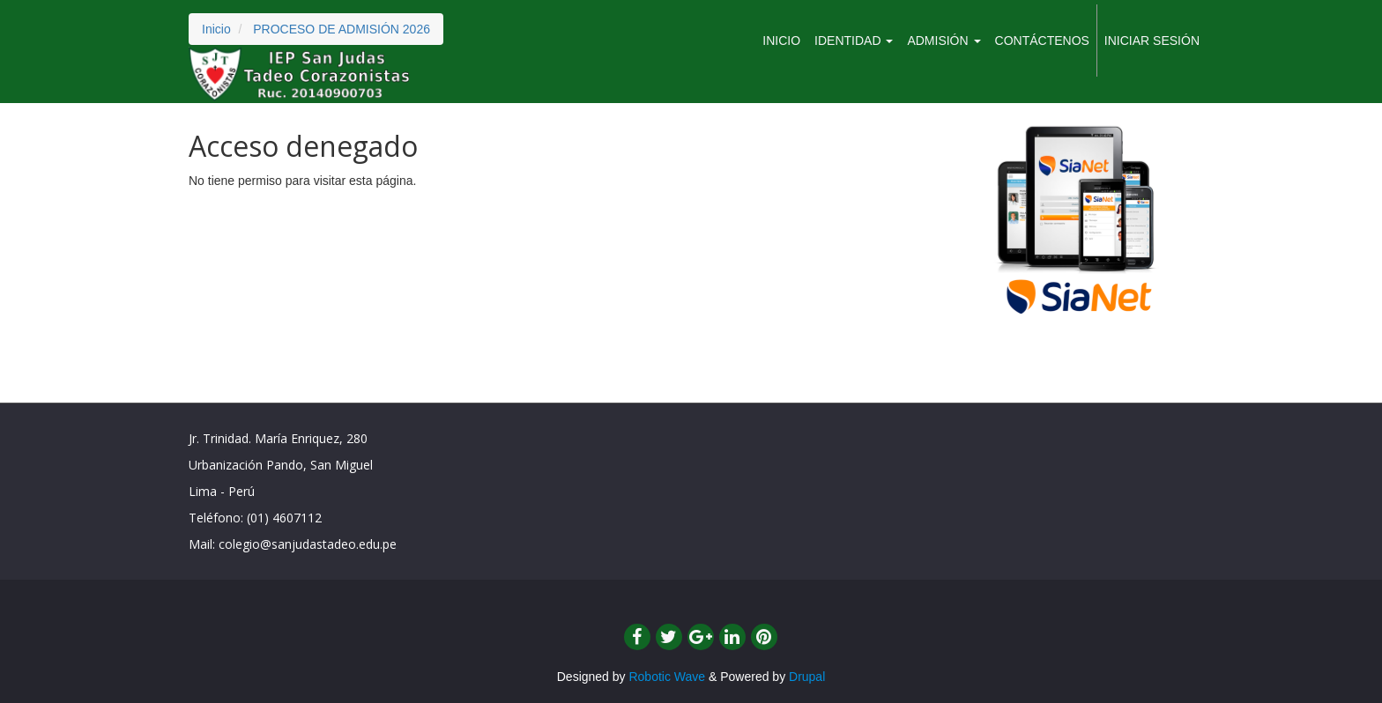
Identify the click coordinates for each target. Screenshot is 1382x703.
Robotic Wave (666, 677)
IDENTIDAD (853, 40)
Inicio (216, 29)
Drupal (807, 677)
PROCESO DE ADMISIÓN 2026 (341, 29)
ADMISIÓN (943, 40)
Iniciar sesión (1152, 40)
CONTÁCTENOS (1042, 40)
